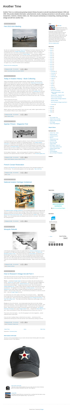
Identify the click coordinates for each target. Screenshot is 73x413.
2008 (51, 108)
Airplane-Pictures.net (24, 283)
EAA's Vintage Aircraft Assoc (36, 297)
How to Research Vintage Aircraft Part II (18, 274)
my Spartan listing (15, 146)
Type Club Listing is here (9, 299)
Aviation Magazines (10, 159)
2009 (51, 106)
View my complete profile (54, 43)
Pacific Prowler (26, 54)
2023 (51, 48)
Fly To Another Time (54, 117)
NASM (35, 214)
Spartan (16, 159)
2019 (51, 55)
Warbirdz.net (7, 289)
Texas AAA (22, 50)
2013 (51, 64)
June (52, 82)
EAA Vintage (52, 122)
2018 (51, 57)
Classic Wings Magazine (55, 123)
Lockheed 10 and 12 (54, 136)
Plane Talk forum (40, 308)
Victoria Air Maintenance (35, 250)
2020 (51, 53)
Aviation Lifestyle (10, 116)
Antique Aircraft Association (55, 120)
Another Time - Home (54, 132)
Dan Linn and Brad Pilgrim (59, 208)
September (53, 76)
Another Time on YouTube (55, 119)
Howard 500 (13, 393)
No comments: (16, 69)
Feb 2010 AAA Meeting (12, 26)
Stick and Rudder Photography (56, 152)
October (53, 74)
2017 (51, 59)
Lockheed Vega (53, 140)
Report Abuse (52, 127)
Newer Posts (7, 329)
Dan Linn (59, 25)
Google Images (17, 280)
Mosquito (9, 266)
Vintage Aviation (22, 308)
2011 (51, 68)
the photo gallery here (40, 153)
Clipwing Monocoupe (54, 139)
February (53, 89)
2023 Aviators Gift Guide (10, 335)
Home (25, 329)
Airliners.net (10, 282)
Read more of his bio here (37, 82)
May (52, 83)
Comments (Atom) (13, 331)
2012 (51, 66)
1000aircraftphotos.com (9, 286)
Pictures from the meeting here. (11, 65)
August (52, 78)
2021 (51, 52)
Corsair (8, 174)
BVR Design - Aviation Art (55, 145)
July (52, 80)
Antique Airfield (53, 143)
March (52, 87)
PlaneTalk (12, 167)
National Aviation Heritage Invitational (18, 182)
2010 (51, 69)
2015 (51, 61)
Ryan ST (51, 137)
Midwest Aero (52, 149)
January (53, 104)
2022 (51, 50)
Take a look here (38, 169)
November (53, 73)
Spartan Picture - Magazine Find (16, 124)
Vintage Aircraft (15, 324)
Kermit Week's (32, 253)
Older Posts (42, 329)
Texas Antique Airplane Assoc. (56, 146)
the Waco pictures (31, 287)
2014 (51, 62)
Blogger (41, 409)
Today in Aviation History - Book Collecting (19, 79)
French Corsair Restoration (14, 165)
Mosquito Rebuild (10, 229)
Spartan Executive (21, 159)
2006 (51, 111)
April (52, 85)
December (53, 71)
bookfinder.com (36, 91)
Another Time (12, 6)
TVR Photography (53, 151)
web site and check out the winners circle (13, 214)
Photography (9, 324)
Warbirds (13, 266)
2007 (51, 110)
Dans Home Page (53, 142)
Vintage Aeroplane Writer (55, 148)
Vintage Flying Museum (20, 51)
